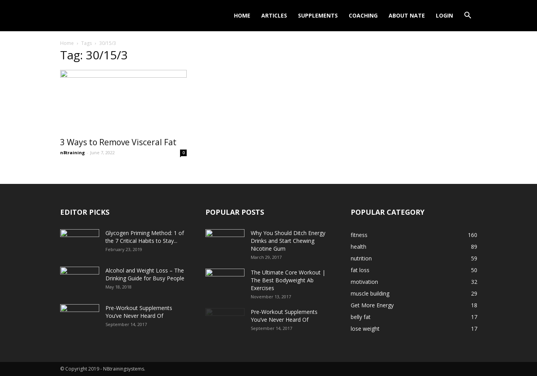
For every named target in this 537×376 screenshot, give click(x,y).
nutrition (361, 258)
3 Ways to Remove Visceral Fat (118, 142)
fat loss (360, 270)
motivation (364, 281)
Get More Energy (372, 305)
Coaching (363, 15)
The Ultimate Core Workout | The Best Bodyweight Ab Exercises (288, 280)
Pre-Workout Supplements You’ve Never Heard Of (138, 311)
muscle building (370, 293)
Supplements (318, 15)
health (358, 246)
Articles (274, 15)
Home (242, 15)
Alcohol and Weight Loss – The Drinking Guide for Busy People (144, 274)
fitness (359, 235)
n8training (72, 152)
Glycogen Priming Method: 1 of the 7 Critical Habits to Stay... (144, 236)
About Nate (407, 15)
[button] (468, 16)
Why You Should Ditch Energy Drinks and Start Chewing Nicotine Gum (288, 240)
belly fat (361, 317)
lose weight (365, 328)
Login (444, 15)
